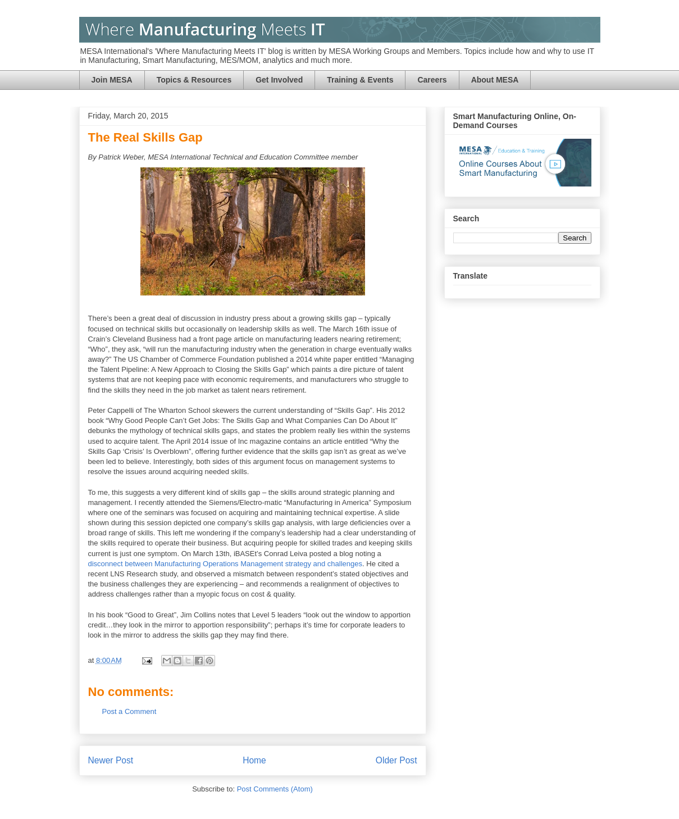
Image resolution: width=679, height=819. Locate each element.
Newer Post (111, 760)
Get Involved (279, 79)
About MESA (495, 79)
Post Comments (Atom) (275, 789)
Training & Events (360, 79)
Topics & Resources (194, 79)
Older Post (396, 760)
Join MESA (112, 79)
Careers (431, 79)
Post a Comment (129, 711)
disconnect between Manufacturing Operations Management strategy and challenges (225, 563)
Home (254, 760)
